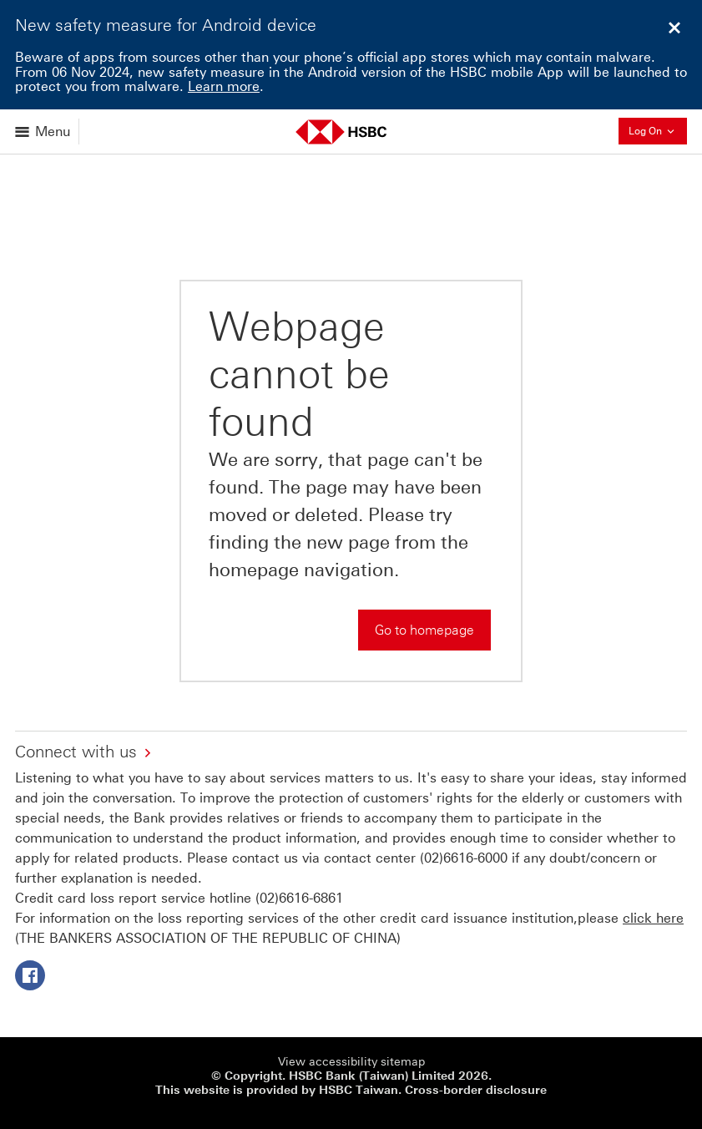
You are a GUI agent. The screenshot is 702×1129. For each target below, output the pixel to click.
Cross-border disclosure (476, 1090)
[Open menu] (43, 131)
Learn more (224, 86)
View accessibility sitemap (351, 1062)
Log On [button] (658, 130)
